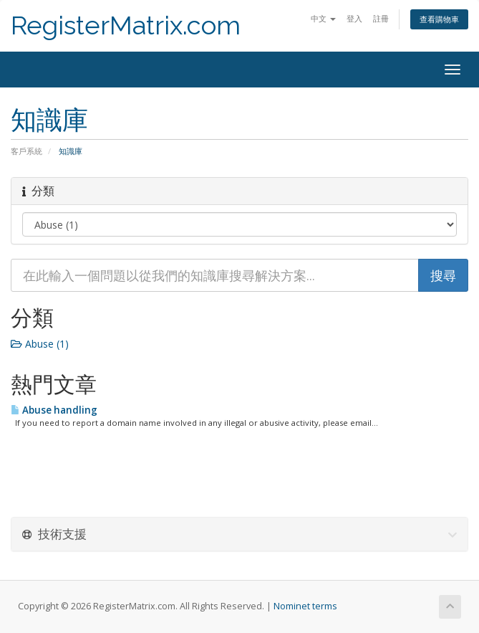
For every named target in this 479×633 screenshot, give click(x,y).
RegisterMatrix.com (126, 25)
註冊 (381, 18)
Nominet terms (305, 606)
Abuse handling (54, 410)
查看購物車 (439, 19)
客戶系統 (26, 151)
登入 (354, 18)
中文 (323, 18)
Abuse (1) (40, 344)
